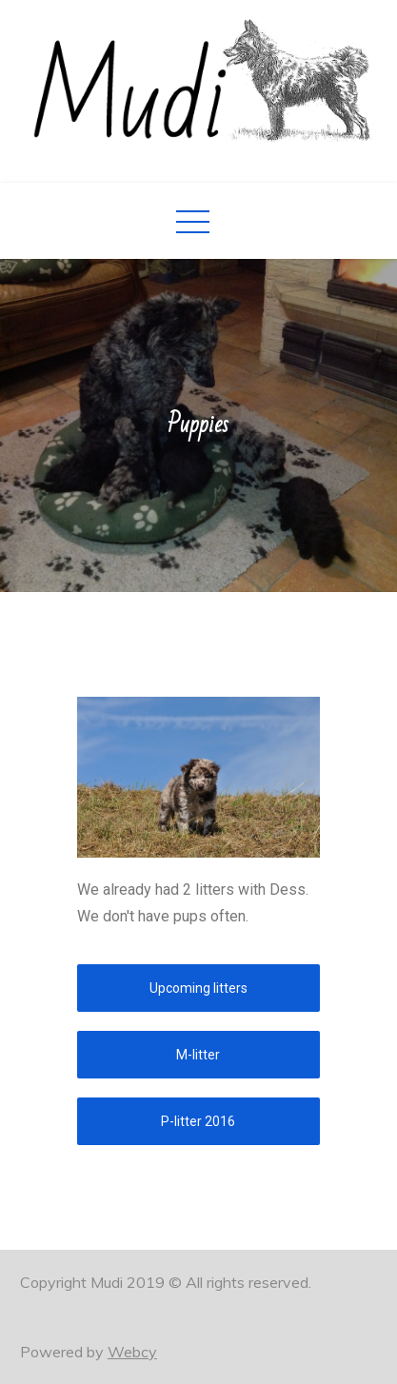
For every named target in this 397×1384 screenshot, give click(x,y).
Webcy (132, 1351)
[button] (198, 988)
